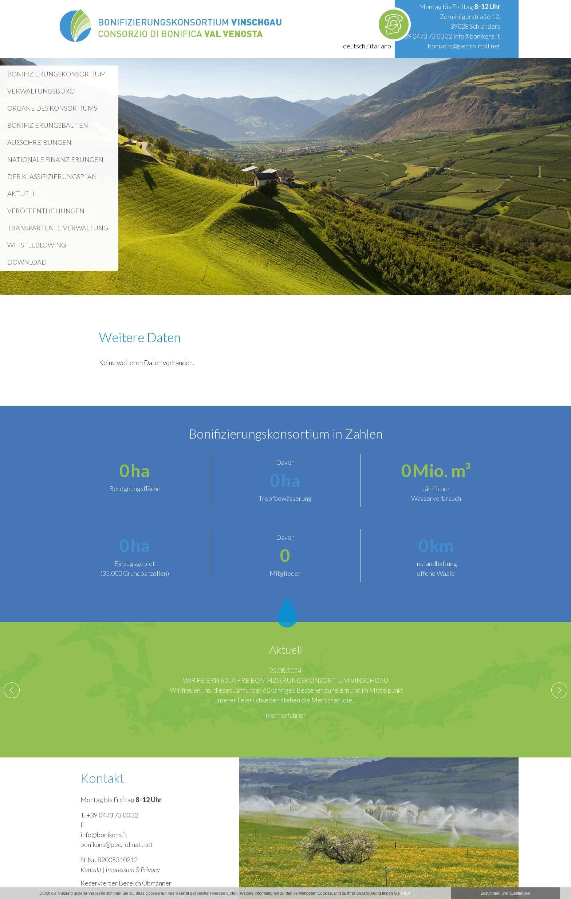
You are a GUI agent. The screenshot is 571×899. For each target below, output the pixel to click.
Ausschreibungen (39, 142)
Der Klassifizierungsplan (52, 177)
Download (27, 262)
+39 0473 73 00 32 (426, 36)
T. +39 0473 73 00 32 (109, 815)
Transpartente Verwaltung (57, 228)
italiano (380, 46)
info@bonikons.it (476, 36)
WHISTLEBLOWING (36, 245)
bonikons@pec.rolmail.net (464, 46)
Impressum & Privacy (133, 870)
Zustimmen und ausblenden (505, 893)
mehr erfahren (286, 715)
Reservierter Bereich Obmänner (126, 883)
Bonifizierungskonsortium (56, 74)
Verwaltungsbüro (41, 91)
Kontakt (91, 870)
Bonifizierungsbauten (47, 125)
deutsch (354, 46)
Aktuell (21, 194)
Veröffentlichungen (45, 211)
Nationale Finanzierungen (55, 159)
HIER (405, 893)
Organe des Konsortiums (52, 108)
